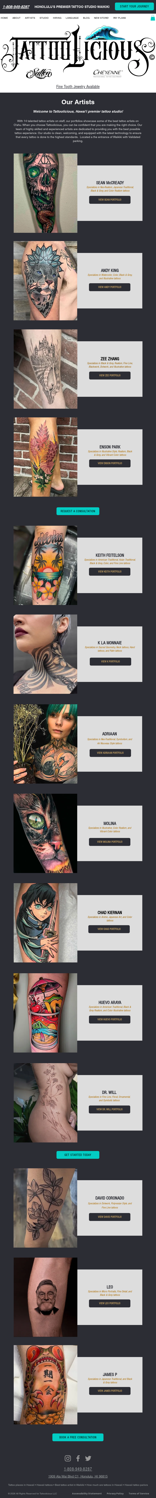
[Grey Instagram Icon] (68, 1458)
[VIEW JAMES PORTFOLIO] (110, 1391)
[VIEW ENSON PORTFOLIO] (110, 463)
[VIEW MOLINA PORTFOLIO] (109, 842)
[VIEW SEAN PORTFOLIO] (110, 200)
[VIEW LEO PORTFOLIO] (109, 1303)
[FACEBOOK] (78, 1458)
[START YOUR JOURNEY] (134, 6)
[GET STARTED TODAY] (78, 1155)
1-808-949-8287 (16, 6)
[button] (152, 18)
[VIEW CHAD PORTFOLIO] (109, 929)
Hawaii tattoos (45, 1484)
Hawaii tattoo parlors (136, 1484)
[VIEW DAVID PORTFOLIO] (109, 1217)
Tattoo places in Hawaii (21, 1484)
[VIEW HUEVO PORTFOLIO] (109, 1020)
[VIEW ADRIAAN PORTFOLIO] (110, 753)
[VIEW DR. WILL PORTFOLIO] (109, 1109)
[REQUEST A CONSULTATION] (78, 511)
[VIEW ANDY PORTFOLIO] (109, 287)
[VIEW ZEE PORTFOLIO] (110, 375)
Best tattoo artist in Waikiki (70, 1484)
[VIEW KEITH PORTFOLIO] (109, 572)
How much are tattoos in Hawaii (105, 1484)
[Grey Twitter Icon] (88, 1458)
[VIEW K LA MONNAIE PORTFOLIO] (110, 662)
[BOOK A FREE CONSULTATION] (77, 1437)
